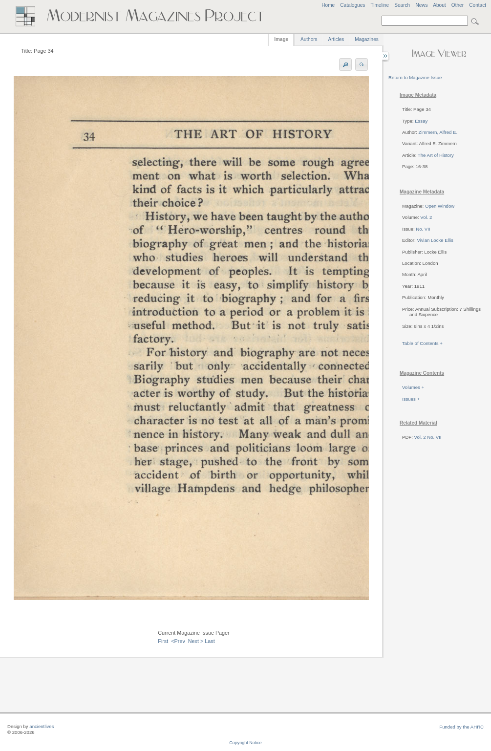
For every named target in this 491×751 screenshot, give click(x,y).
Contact (477, 5)
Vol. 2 (426, 217)
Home (328, 5)
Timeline (379, 5)
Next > (196, 641)
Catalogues (352, 5)
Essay (421, 121)
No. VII (423, 229)
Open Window (439, 206)
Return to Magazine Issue (415, 77)
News (421, 5)
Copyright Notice (245, 742)
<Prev (178, 641)
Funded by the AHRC (461, 727)
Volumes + (413, 387)
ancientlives (41, 726)
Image (281, 39)
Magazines (366, 39)
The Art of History (436, 155)
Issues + (411, 399)
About (439, 5)
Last (209, 641)
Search (402, 5)
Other (457, 5)
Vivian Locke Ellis (435, 240)
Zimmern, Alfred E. (438, 132)
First (163, 641)
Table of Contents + (422, 343)
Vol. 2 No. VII (428, 437)
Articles (336, 39)
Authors (308, 39)
